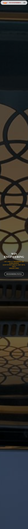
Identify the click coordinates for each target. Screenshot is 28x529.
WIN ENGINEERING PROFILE (14, 274)
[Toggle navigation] (24, 2)
